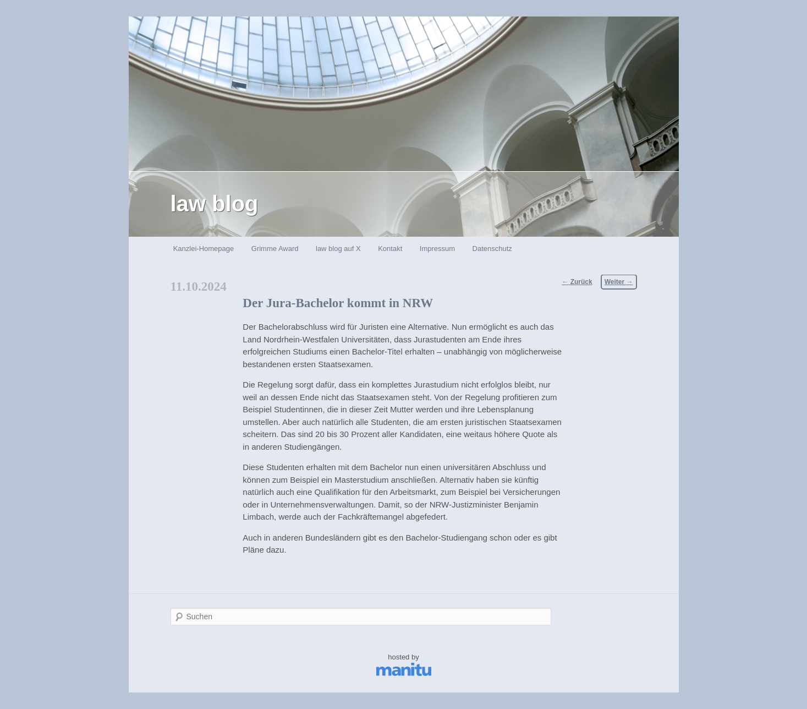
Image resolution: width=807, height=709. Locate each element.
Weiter (619, 282)
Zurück (577, 282)
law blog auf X (338, 248)
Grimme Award (275, 248)
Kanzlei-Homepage (203, 248)
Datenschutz (492, 248)
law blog (215, 204)
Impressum (437, 248)
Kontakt (390, 248)
